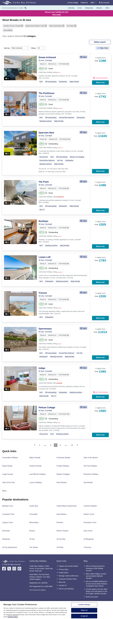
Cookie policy (63, 572)
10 (72, 445)
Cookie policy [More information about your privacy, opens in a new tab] (12, 617)
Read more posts (92, 597)
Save (84, 57)
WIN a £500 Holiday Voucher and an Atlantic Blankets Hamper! (96, 576)
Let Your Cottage (72, 2)
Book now (100, 82)
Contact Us (84, 2)
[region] (56, 610)
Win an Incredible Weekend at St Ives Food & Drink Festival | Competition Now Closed (96, 584)
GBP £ (93, 2)
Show (33, 48)
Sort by (7, 48)
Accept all (84, 616)
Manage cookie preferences (68, 576)
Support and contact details (68, 566)
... (45, 444)
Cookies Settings (84, 604)
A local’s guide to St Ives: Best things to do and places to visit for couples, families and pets (96, 591)
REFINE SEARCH (100, 42)
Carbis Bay (71, 8)
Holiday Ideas (89, 8)
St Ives (80, 8)
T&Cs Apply (56, 14)
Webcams (99, 8)
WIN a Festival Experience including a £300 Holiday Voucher (95, 568)
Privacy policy (63, 569)
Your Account (104, 2)
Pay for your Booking (66, 589)
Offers (107, 8)
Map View (104, 48)
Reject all (84, 610)
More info (62, 582)
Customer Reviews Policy (68, 579)
